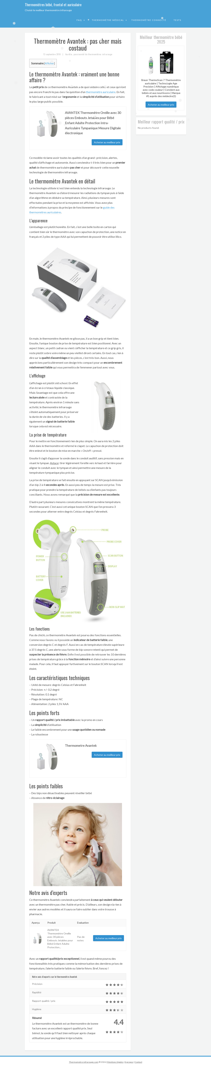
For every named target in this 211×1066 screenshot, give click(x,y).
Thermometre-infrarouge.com (83, 1062)
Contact (138, 1062)
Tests (177, 20)
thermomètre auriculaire (100, 92)
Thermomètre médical (108, 20)
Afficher (49, 63)
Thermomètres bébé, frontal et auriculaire (53, 4)
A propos (129, 1062)
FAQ (80, 20)
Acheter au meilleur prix (107, 142)
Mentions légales (115, 1062)
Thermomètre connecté (148, 20)
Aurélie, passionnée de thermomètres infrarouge (88, 54)
